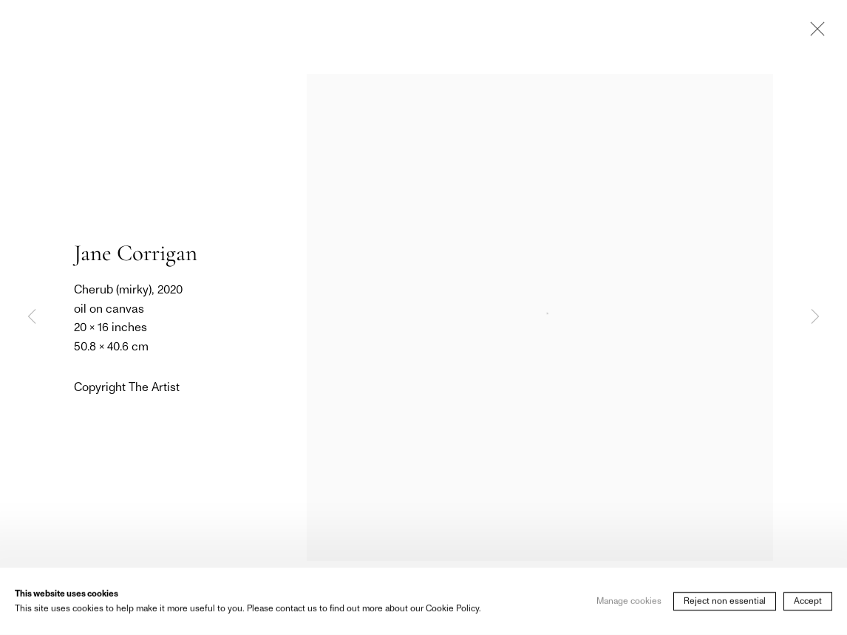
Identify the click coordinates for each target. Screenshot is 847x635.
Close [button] (814, 33)
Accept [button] (808, 612)
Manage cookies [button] (628, 612)
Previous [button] (32, 317)
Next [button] (815, 317)
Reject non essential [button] (725, 612)
